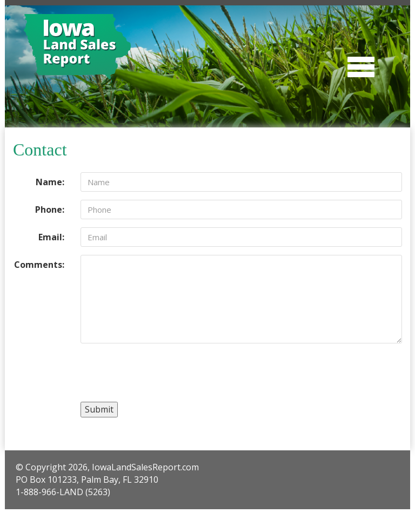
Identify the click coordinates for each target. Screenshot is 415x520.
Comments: (39, 265)
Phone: (49, 209)
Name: (50, 182)
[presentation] (163, 373)
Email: (51, 237)
